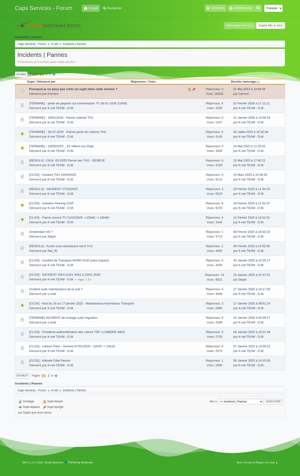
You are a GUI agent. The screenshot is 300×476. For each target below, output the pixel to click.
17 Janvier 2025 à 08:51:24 (251, 303)
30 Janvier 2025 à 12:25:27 (251, 260)
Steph (52, 236)
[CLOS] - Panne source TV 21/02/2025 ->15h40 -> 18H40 (69, 217)
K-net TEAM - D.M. (61, 108)
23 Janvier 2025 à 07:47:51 (251, 275)
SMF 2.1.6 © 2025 (32, 462)
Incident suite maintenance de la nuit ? (55, 289)
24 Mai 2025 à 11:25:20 (249, 146)
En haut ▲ (272, 462)
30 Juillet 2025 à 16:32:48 (250, 132)
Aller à (213, 401)
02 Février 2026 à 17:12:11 (251, 103)
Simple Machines (53, 462)
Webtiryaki (87, 462)
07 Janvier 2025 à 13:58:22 (251, 346)
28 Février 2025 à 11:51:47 (251, 203)
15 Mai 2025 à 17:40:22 (249, 160)
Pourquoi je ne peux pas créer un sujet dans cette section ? (73, 89)
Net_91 (53, 251)
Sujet (31, 81)
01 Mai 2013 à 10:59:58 (249, 89)
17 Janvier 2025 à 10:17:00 (251, 289)
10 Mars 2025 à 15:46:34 (250, 174)
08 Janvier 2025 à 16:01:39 (251, 332)
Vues (152, 81)
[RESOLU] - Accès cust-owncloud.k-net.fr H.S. (61, 246)
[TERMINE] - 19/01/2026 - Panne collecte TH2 (61, 117)
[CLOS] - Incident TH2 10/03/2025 (52, 174)
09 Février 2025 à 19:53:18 (251, 232)
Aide (239, 462)
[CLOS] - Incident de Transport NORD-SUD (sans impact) (69, 260)
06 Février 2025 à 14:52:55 (251, 246)
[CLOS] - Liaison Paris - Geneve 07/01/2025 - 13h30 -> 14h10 (72, 346)
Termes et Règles (254, 462)
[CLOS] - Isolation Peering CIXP (51, 203)
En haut (22, 375)
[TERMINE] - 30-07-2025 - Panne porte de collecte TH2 (67, 132)
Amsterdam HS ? (41, 232)
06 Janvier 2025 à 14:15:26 (251, 360)
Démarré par (46, 81)
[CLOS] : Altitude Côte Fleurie (49, 360)
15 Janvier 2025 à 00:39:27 (251, 317)
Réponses (138, 81)
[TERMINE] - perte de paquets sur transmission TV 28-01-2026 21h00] (78, 103)
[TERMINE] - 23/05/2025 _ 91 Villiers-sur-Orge (61, 146)
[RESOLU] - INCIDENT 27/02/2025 (53, 189)
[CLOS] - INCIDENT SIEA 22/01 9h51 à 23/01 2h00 (65, 274)
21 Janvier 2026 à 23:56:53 (251, 117)
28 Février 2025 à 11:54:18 (251, 189)
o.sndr (52, 294)
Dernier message (245, 81)
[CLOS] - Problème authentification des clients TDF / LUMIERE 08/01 (77, 332)
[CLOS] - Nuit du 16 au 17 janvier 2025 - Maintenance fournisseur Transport (81, 303)
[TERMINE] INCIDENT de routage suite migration (63, 317)
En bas (21, 74)
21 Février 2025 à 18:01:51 (251, 217)
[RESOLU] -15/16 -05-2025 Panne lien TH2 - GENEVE (67, 160)
